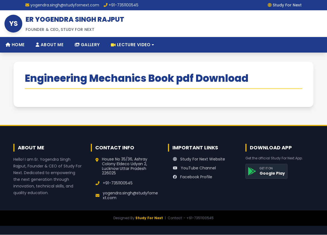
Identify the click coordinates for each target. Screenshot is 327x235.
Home (15, 45)
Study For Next (149, 218)
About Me (50, 45)
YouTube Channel (194, 168)
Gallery (87, 45)
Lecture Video (132, 45)
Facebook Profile (192, 177)
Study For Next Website (199, 159)
